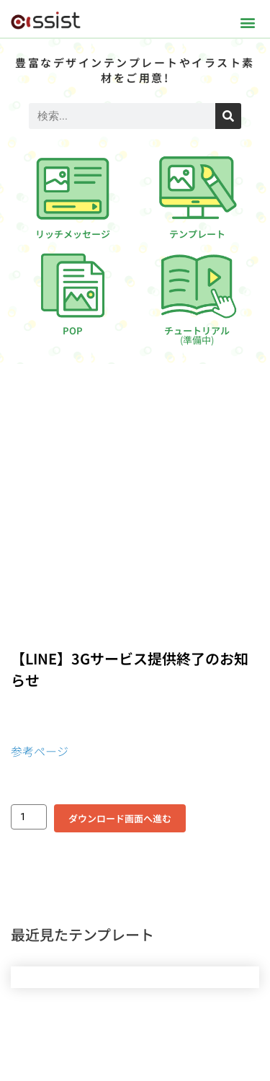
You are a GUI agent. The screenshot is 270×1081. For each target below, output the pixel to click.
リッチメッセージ (72, 234)
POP (73, 330)
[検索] (228, 116)
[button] (247, 22)
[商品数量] (29, 816)
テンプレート (197, 234)
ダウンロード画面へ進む (119, 818)
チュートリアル (197, 335)
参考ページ (39, 751)
